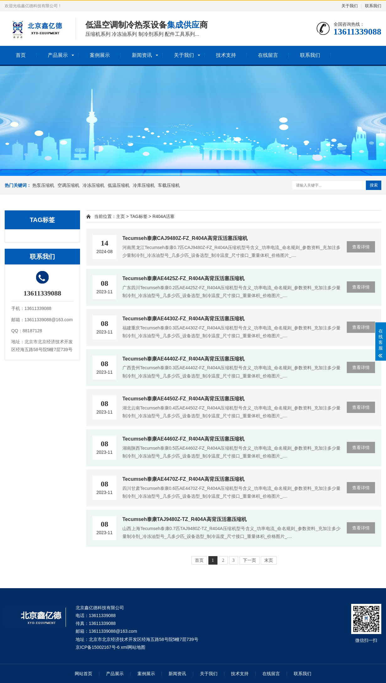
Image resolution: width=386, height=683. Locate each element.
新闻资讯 (142, 55)
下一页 (249, 560)
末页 (268, 560)
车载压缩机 (169, 185)
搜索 (374, 185)
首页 (21, 55)
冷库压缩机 (144, 185)
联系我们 (373, 5)
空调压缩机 (68, 185)
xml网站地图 (133, 647)
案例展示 (100, 55)
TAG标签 (138, 216)
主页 (120, 216)
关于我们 (349, 5)
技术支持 (226, 55)
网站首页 (83, 673)
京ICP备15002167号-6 (98, 647)
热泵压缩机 (43, 185)
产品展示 (58, 55)
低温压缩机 (119, 185)
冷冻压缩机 (94, 185)
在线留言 (268, 55)
